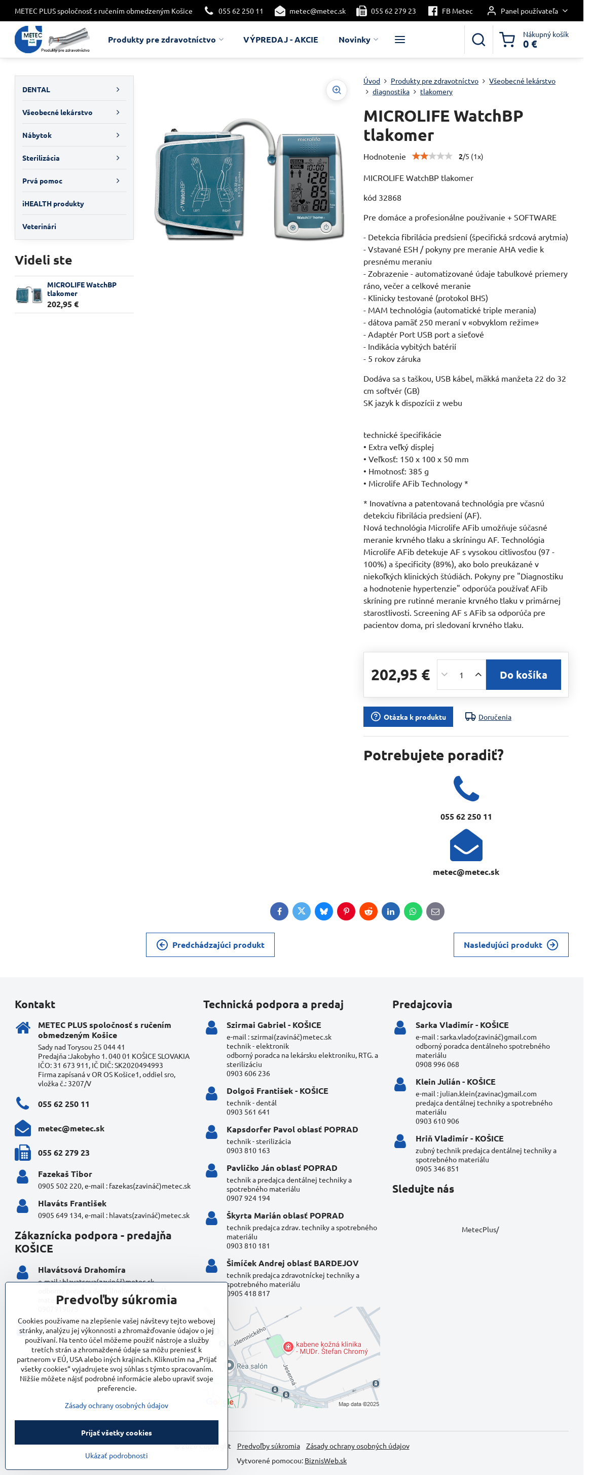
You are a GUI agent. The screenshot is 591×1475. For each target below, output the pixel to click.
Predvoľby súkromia (268, 1445)
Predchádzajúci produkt (210, 945)
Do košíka (523, 674)
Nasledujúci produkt (511, 945)
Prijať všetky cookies (116, 1450)
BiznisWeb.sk (326, 1460)
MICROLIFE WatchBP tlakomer (82, 289)
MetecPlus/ (480, 1229)
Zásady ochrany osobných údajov (358, 1445)
